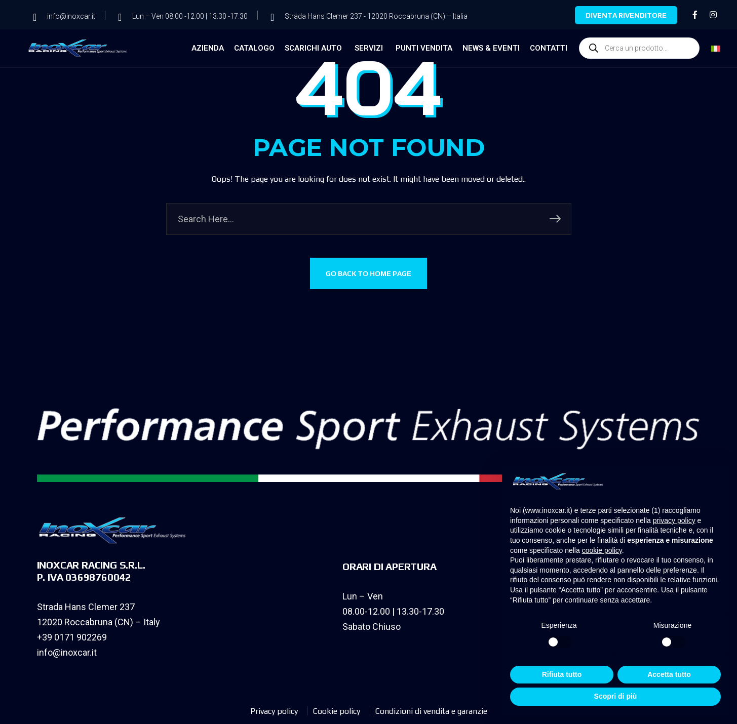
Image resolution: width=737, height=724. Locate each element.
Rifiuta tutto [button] (562, 674)
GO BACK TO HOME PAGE (368, 273)
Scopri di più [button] (615, 696)
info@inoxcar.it (67, 652)
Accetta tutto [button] (669, 674)
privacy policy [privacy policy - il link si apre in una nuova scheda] (674, 520)
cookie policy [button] (602, 550)
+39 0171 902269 (72, 637)
